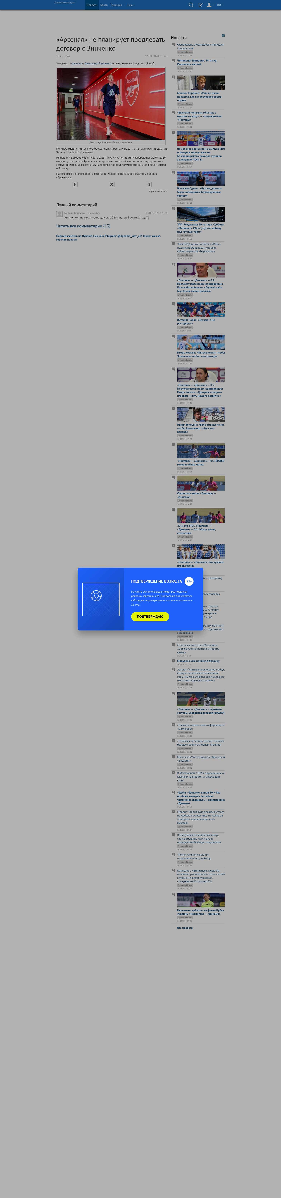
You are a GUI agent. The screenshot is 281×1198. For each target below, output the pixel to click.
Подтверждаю (150, 616)
